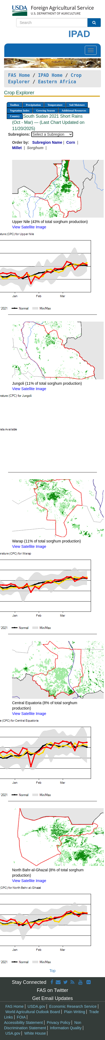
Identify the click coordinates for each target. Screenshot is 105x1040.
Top (53, 971)
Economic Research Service (73, 1006)
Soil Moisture (77, 104)
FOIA (21, 1017)
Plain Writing (74, 1012)
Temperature (54, 104)
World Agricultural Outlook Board (32, 1012)
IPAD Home (50, 75)
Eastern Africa (57, 81)
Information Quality (66, 1028)
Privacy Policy (58, 1022)
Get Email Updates (52, 998)
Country (15, 116)
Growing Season (45, 110)
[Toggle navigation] (91, 50)
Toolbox (14, 104)
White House (35, 1033)
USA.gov (12, 1033)
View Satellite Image (29, 227)
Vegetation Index (19, 110)
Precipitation (33, 104)
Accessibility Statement (23, 1022)
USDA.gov (36, 1006)
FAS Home (19, 75)
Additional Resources (74, 110)
